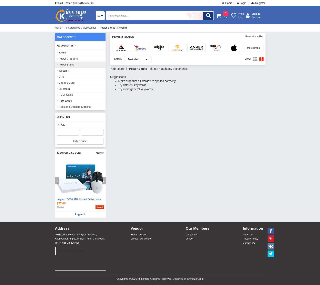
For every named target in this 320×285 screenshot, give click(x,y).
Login (241, 2)
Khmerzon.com (72, 251)
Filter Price (80, 141)
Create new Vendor (141, 238)
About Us (248, 234)
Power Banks (107, 27)
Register (258, 2)
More (100, 152)
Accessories (90, 27)
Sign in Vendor (139, 234)
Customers (192, 234)
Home (227, 2)
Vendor (189, 238)
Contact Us (249, 242)
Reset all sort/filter (254, 36)
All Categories (72, 27)
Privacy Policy (250, 238)
